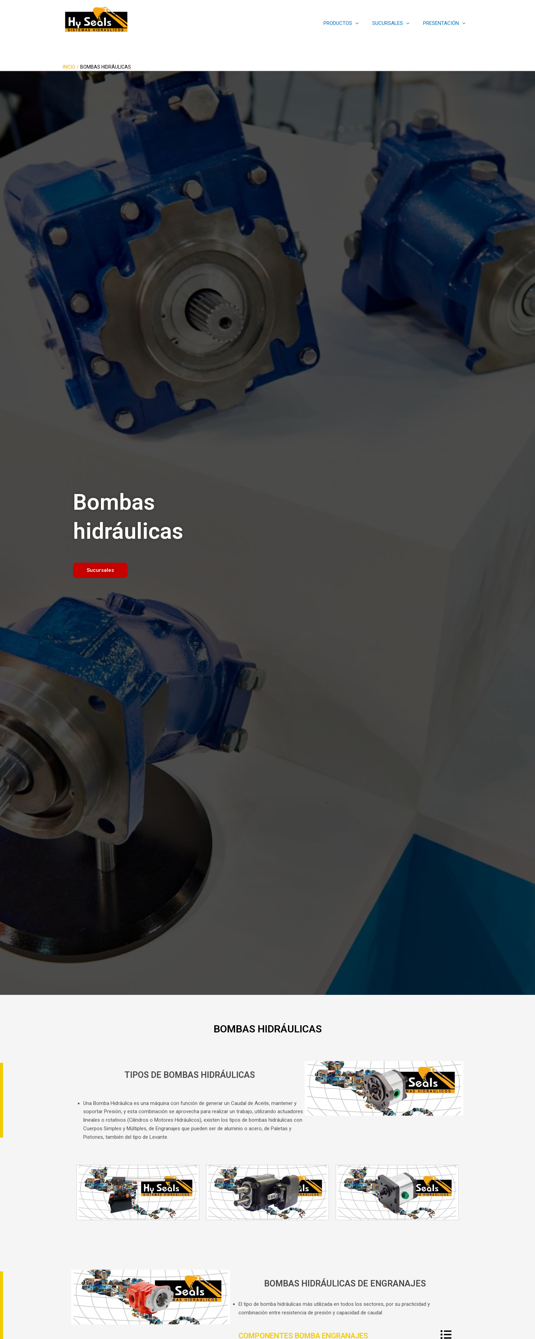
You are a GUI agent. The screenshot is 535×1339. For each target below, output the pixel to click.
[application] (364, 23)
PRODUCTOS (349, 23)
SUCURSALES (396, 23)
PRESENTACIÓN (446, 23)
